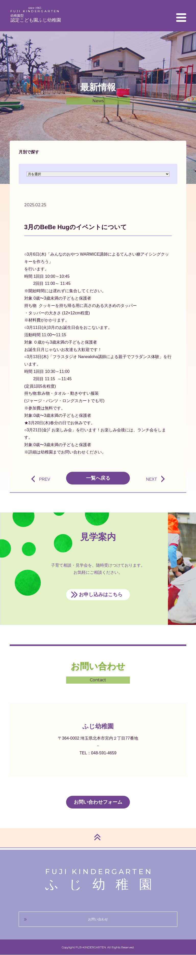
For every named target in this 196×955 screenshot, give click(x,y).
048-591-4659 (104, 753)
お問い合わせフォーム (98, 802)
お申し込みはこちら (100, 594)
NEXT (151, 479)
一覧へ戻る (98, 478)
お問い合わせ (98, 919)
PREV (44, 479)
